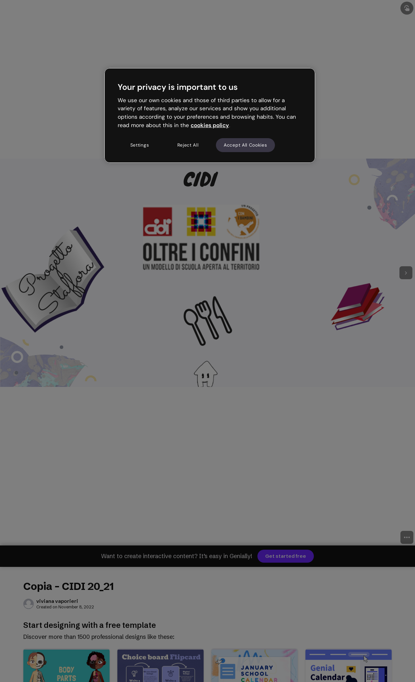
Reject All (188, 145)
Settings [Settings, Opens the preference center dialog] (139, 145)
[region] (209, 115)
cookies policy (210, 125)
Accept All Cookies (245, 145)
